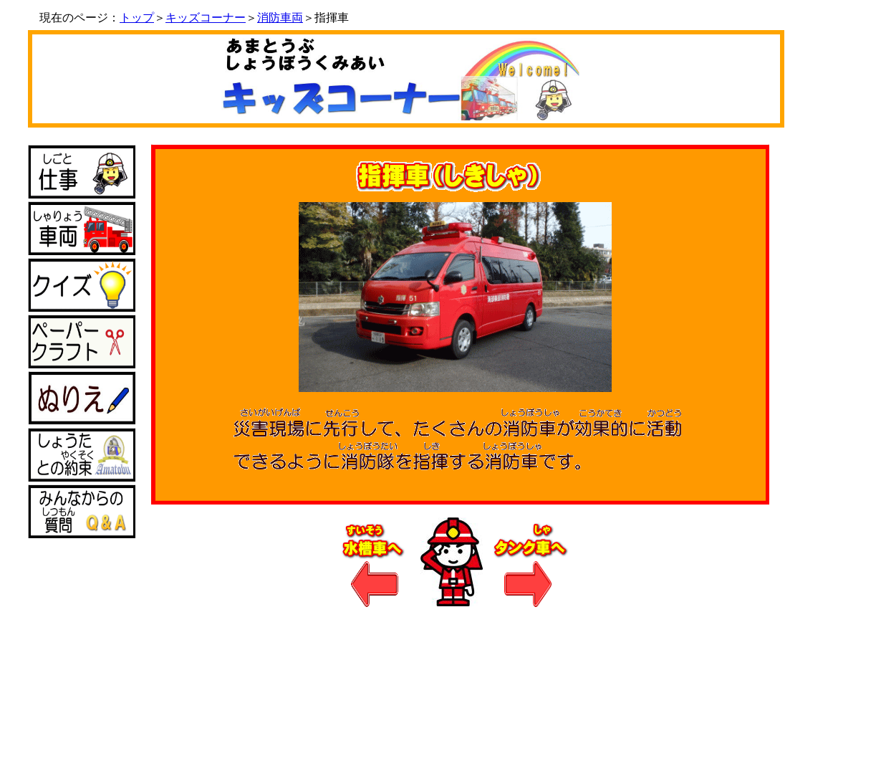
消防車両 (280, 17)
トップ (137, 17)
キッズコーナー (205, 17)
